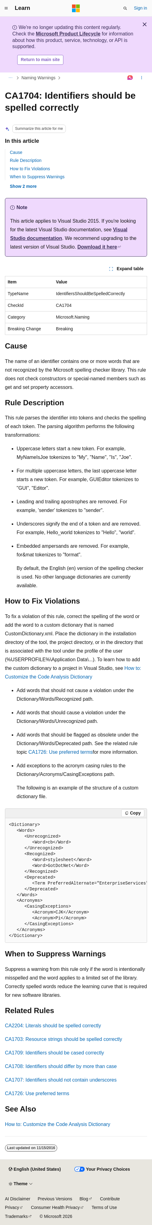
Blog (84, 1198)
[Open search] (125, 8)
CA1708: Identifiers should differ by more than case (61, 1066)
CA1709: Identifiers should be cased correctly (54, 1052)
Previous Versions (55, 1198)
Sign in (140, 8)
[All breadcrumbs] (10, 78)
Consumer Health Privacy (55, 1207)
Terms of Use (104, 1207)
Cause (16, 152)
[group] (76, 880)
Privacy (12, 1207)
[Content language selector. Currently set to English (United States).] (34, 1169)
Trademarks (16, 1216)
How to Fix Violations (30, 168)
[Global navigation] (6, 8)
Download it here (97, 247)
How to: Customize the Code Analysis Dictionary (57, 1124)
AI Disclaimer (17, 1198)
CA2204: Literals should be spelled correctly (53, 1025)
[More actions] (141, 78)
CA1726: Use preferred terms (60, 752)
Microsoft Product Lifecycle (68, 33)
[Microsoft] (76, 8)
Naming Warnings (39, 77)
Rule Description (26, 160)
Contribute (110, 1198)
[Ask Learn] (130, 78)
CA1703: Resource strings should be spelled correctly (63, 1039)
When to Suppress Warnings (37, 176)
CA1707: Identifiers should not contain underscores (61, 1080)
